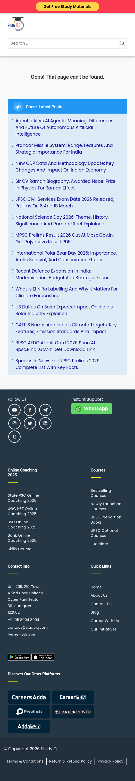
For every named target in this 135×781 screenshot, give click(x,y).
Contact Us (101, 603)
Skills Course (19, 549)
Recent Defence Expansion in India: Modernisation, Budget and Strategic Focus (62, 274)
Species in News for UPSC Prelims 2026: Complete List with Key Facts (57, 364)
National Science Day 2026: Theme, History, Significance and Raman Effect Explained (62, 220)
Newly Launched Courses (106, 506)
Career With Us (105, 620)
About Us (99, 595)
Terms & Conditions (25, 761)
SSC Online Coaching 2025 (22, 524)
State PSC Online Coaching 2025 (23, 498)
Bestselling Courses (101, 493)
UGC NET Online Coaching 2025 (22, 511)
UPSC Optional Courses (104, 533)
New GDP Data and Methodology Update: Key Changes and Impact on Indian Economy (64, 166)
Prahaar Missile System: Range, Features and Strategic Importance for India (64, 148)
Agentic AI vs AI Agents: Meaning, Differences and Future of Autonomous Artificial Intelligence (64, 127)
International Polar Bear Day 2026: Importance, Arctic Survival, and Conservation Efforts (66, 256)
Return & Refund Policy (70, 761)
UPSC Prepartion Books (106, 520)
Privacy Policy (110, 761)
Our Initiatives (104, 629)
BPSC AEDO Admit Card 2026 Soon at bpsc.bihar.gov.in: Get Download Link (55, 346)
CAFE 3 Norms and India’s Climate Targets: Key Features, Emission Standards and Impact (66, 328)
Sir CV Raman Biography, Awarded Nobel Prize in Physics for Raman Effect (65, 184)
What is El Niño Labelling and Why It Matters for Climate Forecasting (66, 292)
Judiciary (99, 543)
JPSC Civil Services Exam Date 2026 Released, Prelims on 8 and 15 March (64, 202)
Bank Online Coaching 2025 (22, 538)
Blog (95, 612)
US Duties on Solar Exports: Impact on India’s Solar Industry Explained (64, 310)
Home (96, 587)
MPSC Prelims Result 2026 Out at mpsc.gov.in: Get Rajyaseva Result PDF (64, 238)
